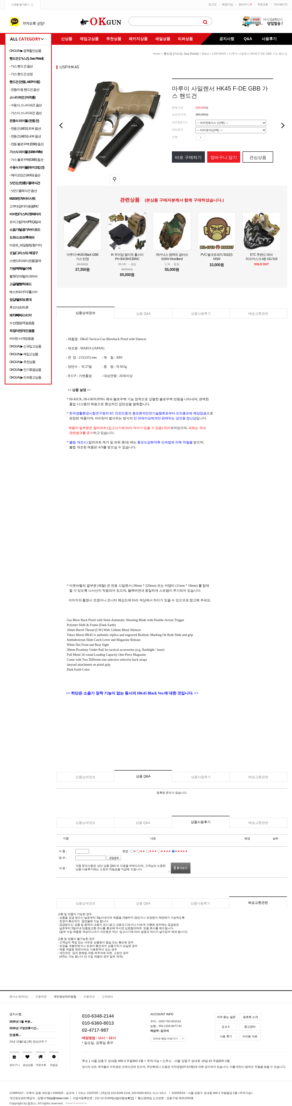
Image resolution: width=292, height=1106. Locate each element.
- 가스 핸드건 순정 (21, 74)
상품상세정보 (85, 313)
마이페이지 (281, 4)
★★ (142, 851)
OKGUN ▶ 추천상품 (22, 362)
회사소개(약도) (18, 996)
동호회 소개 (250, 1017)
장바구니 (245, 4)
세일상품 (162, 39)
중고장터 (250, 1026)
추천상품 (113, 39)
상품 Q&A (143, 313)
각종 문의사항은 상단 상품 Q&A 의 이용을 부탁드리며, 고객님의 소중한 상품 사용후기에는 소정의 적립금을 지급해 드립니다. (122, 868)
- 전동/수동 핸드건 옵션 (24, 89)
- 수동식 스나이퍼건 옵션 (25, 105)
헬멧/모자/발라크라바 (23, 276)
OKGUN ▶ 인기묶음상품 (25, 369)
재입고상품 (89, 39)
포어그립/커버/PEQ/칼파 (25, 222)
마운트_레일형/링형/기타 (25, 245)
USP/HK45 (219, 53)
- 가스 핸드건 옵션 (21, 66)
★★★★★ (181, 851)
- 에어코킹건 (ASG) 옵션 (24, 175)
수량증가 (210, 137)
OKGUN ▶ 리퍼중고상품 (25, 377)
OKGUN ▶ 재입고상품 (23, 354)
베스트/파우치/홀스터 (23, 292)
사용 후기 (226, 1036)
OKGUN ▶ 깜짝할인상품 (25, 51)
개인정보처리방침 (65, 996)
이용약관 (41, 996)
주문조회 (262, 4)
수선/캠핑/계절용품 (21, 323)
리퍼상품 (185, 39)
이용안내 (89, 996)
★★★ (153, 851)
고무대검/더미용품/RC (23, 206)
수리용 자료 (249, 1036)
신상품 (66, 39)
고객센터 (107, 996)
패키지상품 (138, 39)
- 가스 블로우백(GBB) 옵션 (26, 159)
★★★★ (166, 851)
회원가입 (227, 4)
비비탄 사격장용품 (21, 338)
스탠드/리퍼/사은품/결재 (25, 261)
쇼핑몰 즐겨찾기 (20, 4)
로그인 (212, 4)
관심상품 (257, 157)
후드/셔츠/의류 (18, 307)
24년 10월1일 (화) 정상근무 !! (28, 1041)
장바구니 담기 (223, 157)
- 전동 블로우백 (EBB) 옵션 (26, 144)
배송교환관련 (258, 313)
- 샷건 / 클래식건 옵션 (23, 191)
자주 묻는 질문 (226, 1017)
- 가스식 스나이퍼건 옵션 (25, 113)
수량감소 (216, 137)
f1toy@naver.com (58, 1098)
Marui (205, 53)
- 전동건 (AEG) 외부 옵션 (25, 128)
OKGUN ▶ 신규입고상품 (25, 346)
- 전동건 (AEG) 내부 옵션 (25, 136)
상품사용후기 (201, 313)
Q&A (248, 39)
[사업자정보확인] (123, 1098)
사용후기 (269, 39)
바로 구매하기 (188, 157)
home (156, 53)
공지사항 (226, 39)
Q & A (226, 1026)
